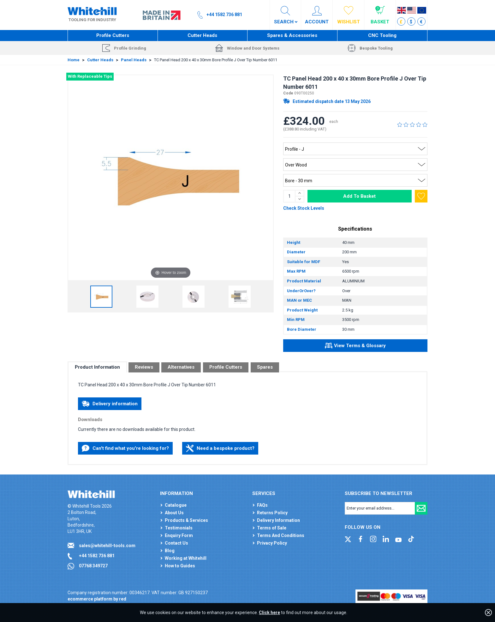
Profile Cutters (112, 35)
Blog (170, 550)
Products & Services (186, 520)
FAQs (262, 505)
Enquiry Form (179, 535)
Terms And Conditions (280, 535)
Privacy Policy (272, 543)
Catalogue (176, 505)
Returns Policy (272, 512)
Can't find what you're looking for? (125, 448)
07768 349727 (93, 565)
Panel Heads (133, 59)
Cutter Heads (202, 35)
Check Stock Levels (303, 208)
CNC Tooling (382, 35)
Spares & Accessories (292, 35)
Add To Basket (359, 196)
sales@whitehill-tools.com (107, 545)
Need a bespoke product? (220, 448)
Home (74, 59)
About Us (174, 512)
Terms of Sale (271, 527)
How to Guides (180, 565)
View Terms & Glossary (355, 346)
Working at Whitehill (185, 558)
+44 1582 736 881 (97, 555)
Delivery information (110, 404)
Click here (269, 612)
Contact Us (176, 543)
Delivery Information (278, 520)
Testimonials (179, 527)
